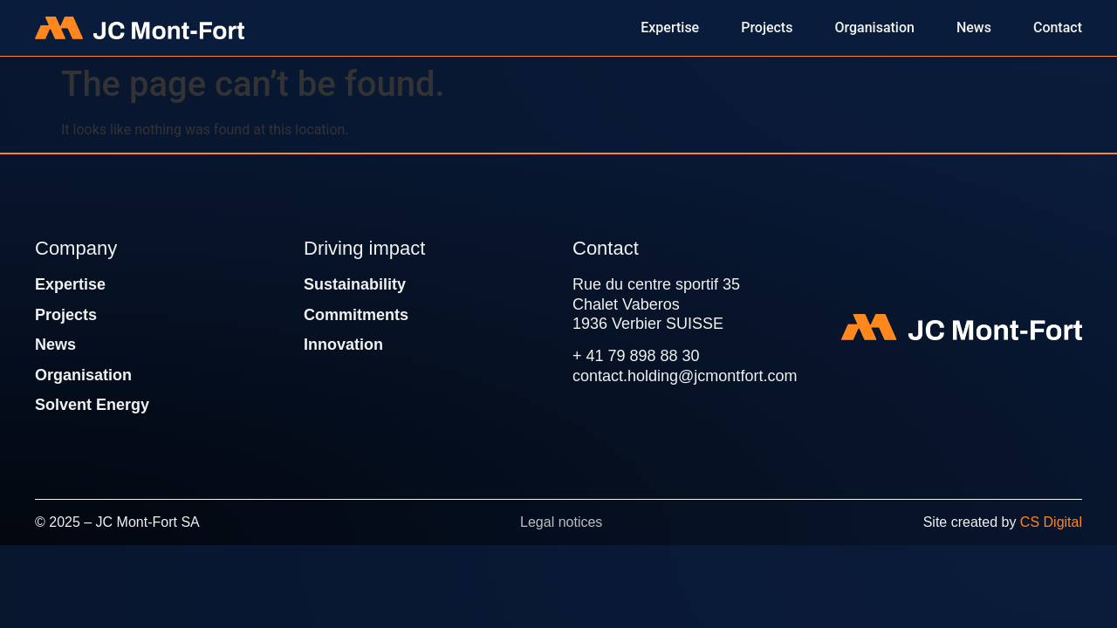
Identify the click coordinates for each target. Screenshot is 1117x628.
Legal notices (561, 522)
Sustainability (355, 284)
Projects (66, 315)
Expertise (70, 284)
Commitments (356, 315)
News (55, 344)
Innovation (343, 344)
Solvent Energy (92, 404)
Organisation (83, 375)
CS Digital (1051, 522)
